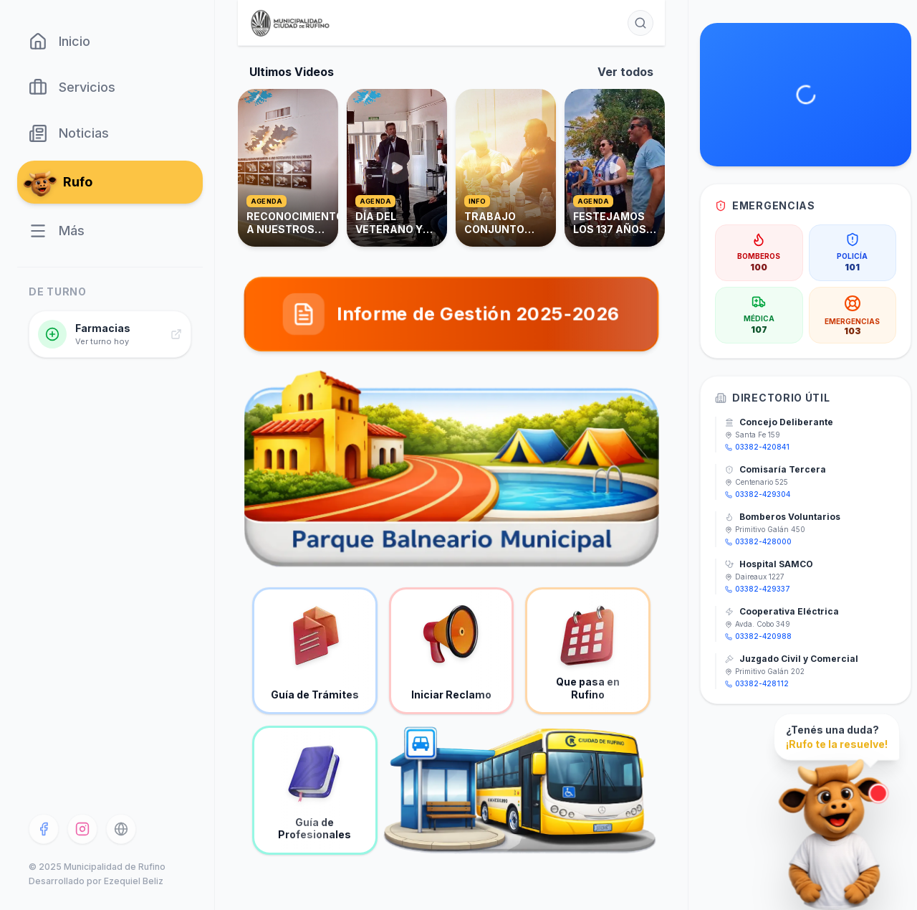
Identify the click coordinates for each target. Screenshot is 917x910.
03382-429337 (757, 588)
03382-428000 (758, 541)
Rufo (60, 182)
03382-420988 (758, 636)
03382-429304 (757, 494)
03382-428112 (757, 683)
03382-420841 (757, 446)
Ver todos (625, 72)
